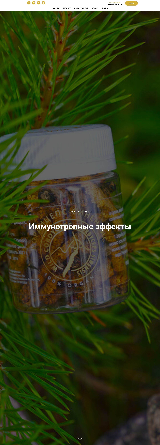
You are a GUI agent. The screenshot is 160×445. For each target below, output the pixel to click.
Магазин (67, 8)
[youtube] (33, 4)
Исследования (81, 8)
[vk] (28, 4)
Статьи (105, 8)
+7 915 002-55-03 (114, 2)
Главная (55, 8)
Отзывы (95, 8)
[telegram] (38, 4)
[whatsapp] (43, 4)
